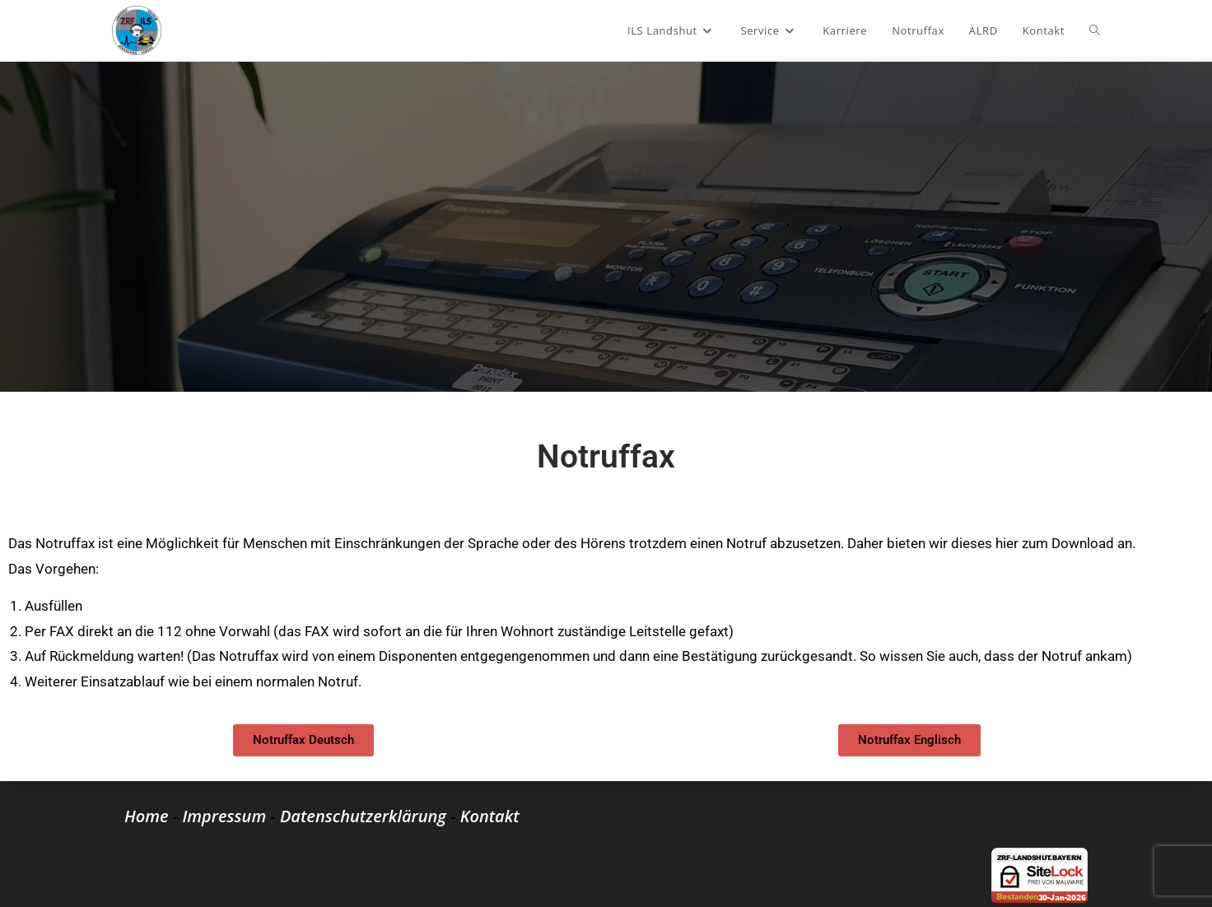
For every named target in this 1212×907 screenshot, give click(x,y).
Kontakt (490, 816)
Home (146, 816)
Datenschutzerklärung (363, 816)
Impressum (224, 816)
